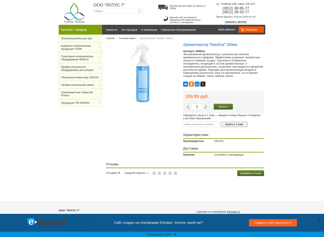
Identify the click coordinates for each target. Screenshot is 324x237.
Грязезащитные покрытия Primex (77, 94)
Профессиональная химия (77, 84)
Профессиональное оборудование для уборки (77, 68)
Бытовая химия (127, 38)
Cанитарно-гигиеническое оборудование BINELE (77, 58)
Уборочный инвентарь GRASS (80, 77)
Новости (111, 30)
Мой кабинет (227, 29)
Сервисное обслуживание (178, 30)
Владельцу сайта (162, 234)
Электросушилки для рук (76, 38)
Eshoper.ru (233, 211)
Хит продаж (129, 30)
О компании (149, 30)
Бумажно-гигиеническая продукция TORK (76, 47)
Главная (110, 38)
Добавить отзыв (250, 173)
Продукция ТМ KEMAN (75, 102)
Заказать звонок (236, 21)
